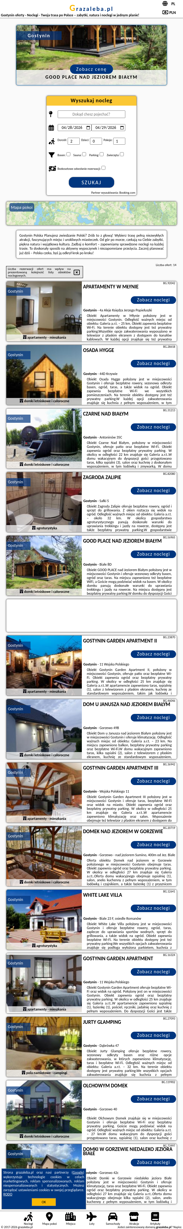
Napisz (177, 1227)
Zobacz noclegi (153, 300)
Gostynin (15, 291)
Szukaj (91, 182)
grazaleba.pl (91, 8)
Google (78, 1172)
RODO (7, 1194)
